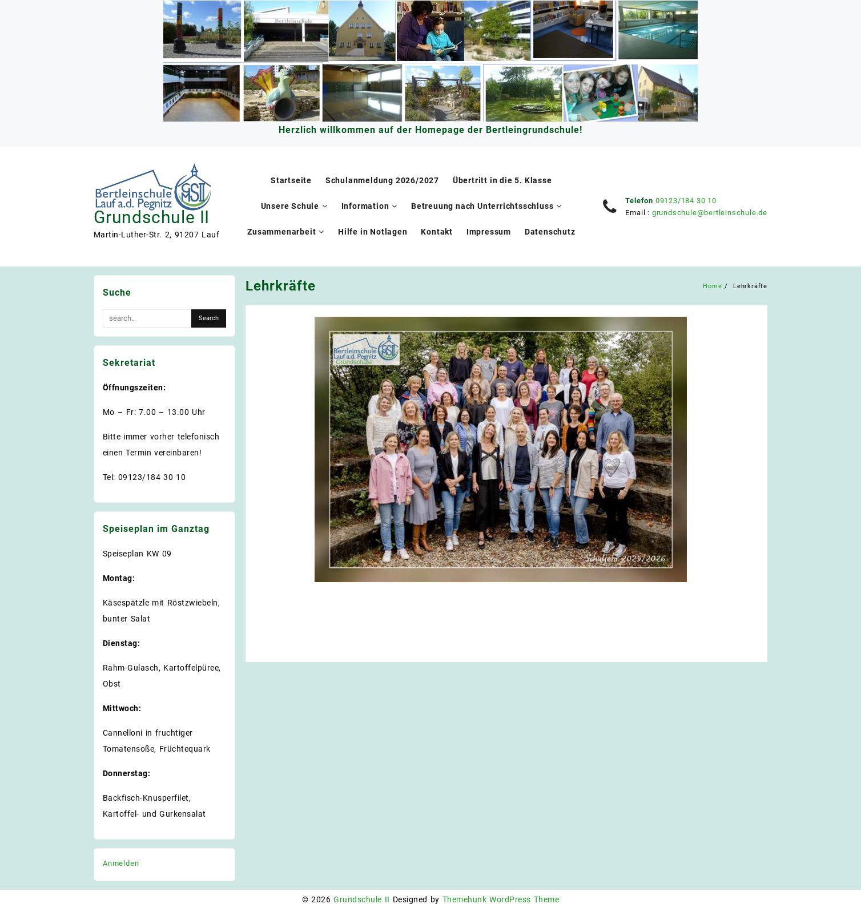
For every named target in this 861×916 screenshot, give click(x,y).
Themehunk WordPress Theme (500, 899)
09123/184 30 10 (686, 200)
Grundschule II (152, 217)
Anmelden (121, 863)
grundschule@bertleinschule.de (709, 212)
